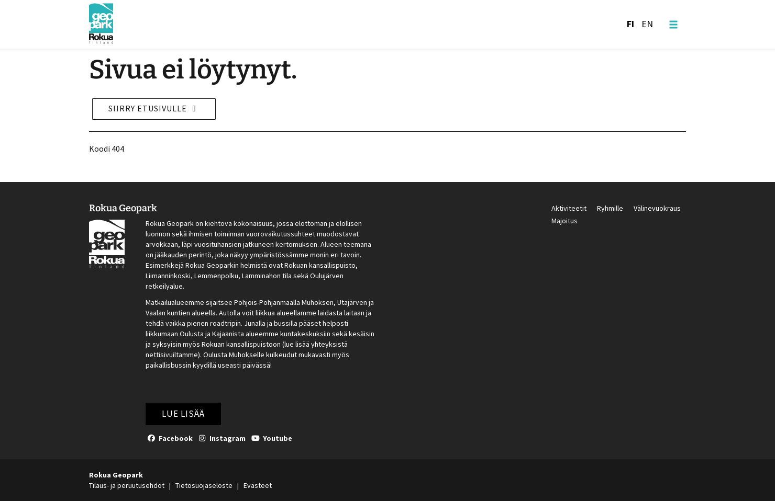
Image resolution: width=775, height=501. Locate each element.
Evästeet (257, 485)
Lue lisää (183, 413)
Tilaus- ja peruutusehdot (126, 485)
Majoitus (564, 221)
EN (647, 24)
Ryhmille (610, 208)
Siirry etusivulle (154, 108)
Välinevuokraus (657, 208)
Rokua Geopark (123, 207)
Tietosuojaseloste (204, 485)
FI (630, 24)
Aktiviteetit (568, 208)
